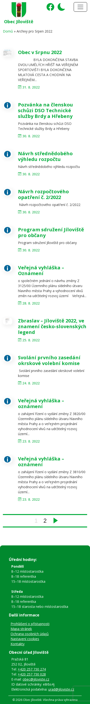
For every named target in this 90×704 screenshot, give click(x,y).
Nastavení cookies (25, 639)
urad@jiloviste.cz (61, 689)
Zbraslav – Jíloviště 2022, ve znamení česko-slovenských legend (52, 326)
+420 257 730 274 (32, 669)
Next (56, 520)
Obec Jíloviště (18, 21)
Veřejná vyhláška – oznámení (41, 403)
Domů (8, 31)
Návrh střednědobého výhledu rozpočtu (45, 156)
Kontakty (17, 644)
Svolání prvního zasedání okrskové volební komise (49, 360)
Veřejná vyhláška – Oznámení (41, 270)
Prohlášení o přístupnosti (30, 623)
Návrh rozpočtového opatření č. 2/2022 (43, 194)
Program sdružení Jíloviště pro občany (51, 232)
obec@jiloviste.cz (36, 679)
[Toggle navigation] (80, 7)
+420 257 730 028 (32, 674)
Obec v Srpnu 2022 (40, 52)
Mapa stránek (21, 628)
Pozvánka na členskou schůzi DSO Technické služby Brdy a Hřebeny (45, 110)
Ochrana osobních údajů (30, 634)
